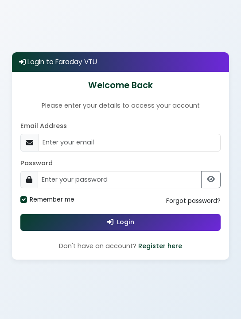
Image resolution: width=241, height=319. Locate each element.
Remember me (52, 199)
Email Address (43, 125)
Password (36, 163)
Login (120, 222)
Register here (160, 245)
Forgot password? (193, 201)
